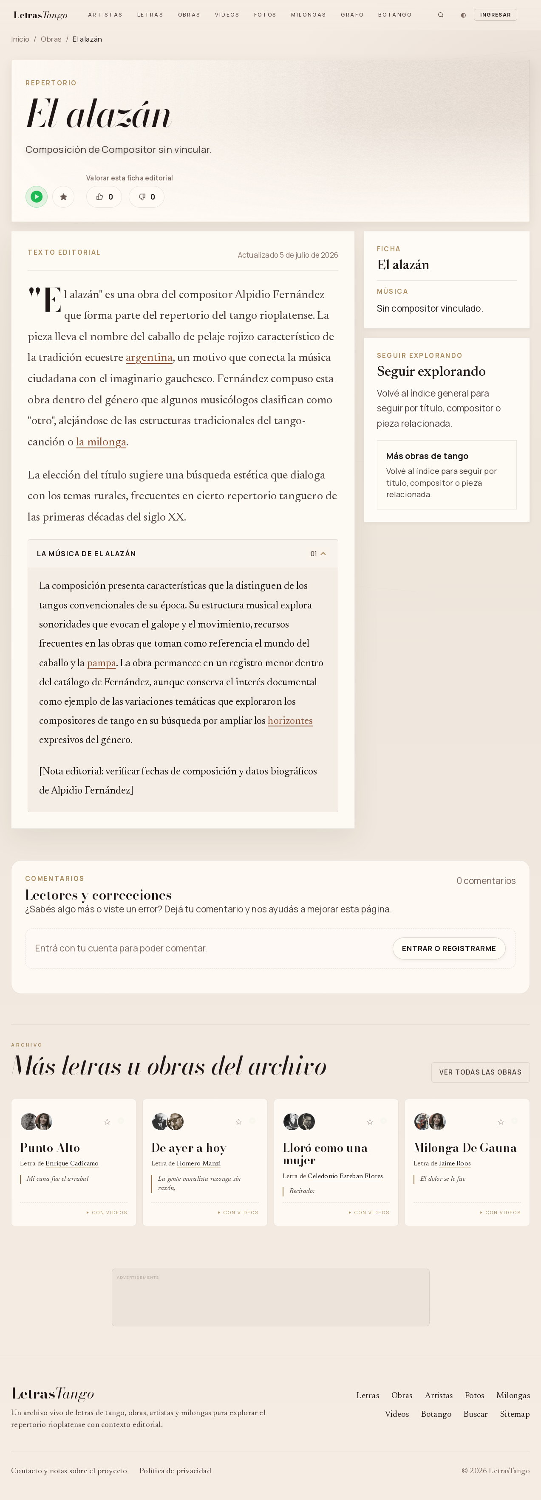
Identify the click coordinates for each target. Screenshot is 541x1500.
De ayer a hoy (188, 1147)
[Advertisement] (273, 1301)
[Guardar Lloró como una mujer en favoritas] (369, 1122)
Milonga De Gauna (465, 1147)
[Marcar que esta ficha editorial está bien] (104, 197)
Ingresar (495, 14)
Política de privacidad (175, 1471)
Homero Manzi (199, 1164)
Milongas (308, 14)
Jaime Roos (455, 1164)
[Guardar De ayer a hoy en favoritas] (238, 1122)
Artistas (105, 14)
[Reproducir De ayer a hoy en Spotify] (252, 1122)
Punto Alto (49, 1147)
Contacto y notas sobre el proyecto (69, 1471)
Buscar (476, 1415)
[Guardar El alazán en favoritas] (63, 197)
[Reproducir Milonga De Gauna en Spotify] (514, 1122)
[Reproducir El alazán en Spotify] (36, 197)
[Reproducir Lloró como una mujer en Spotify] (383, 1122)
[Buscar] (441, 15)
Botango (395, 14)
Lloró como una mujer (325, 1153)
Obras (189, 14)
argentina (149, 358)
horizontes (290, 721)
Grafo (352, 14)
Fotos (265, 14)
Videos (227, 14)
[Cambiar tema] (463, 14)
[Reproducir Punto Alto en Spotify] (121, 1122)
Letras (150, 14)
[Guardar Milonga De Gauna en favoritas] (501, 1122)
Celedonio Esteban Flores (345, 1177)
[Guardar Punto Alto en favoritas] (107, 1122)
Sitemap (515, 1415)
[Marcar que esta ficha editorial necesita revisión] (146, 197)
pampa (101, 664)
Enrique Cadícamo (72, 1164)
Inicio (20, 39)
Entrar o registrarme (449, 948)
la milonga (101, 442)
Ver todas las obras (480, 1072)
